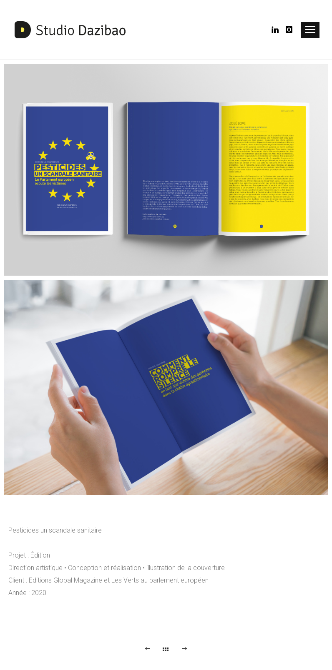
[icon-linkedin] (278, 29)
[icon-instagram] (289, 29)
